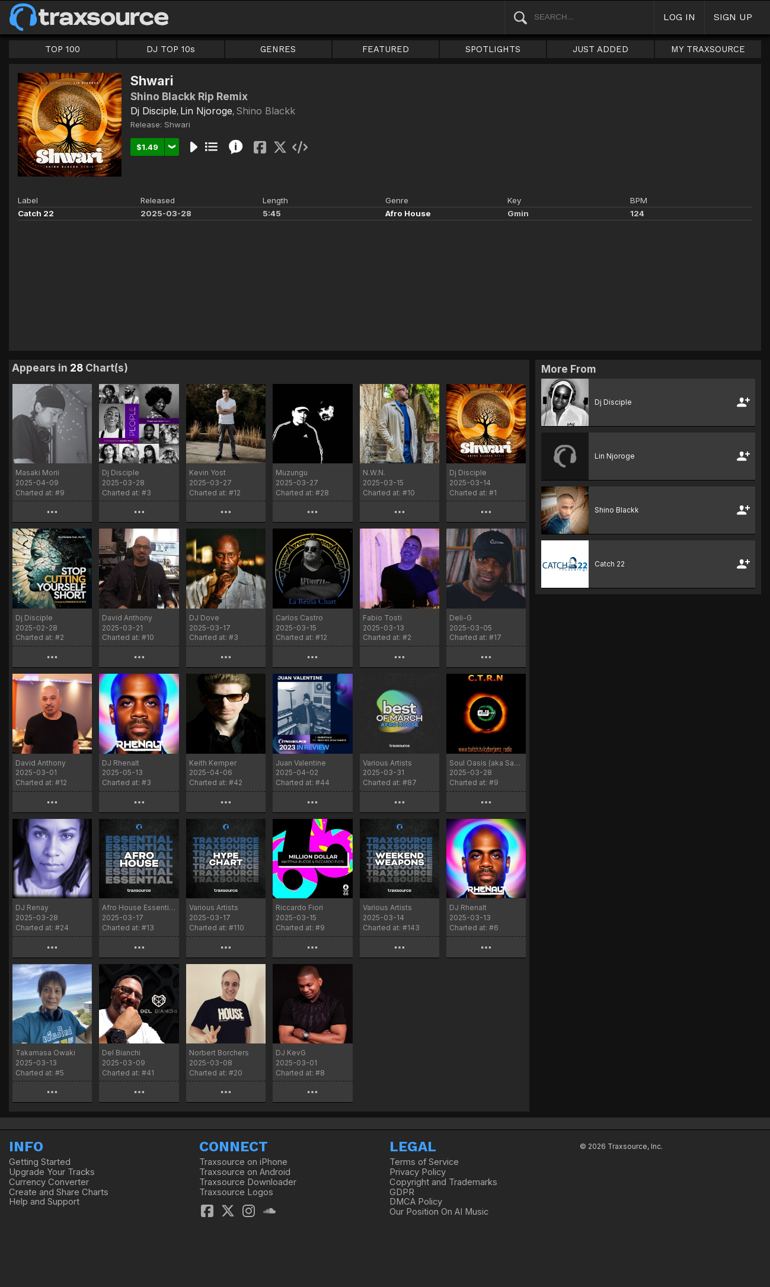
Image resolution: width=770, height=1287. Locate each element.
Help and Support (44, 1201)
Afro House (408, 213)
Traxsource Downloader (247, 1182)
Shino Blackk (265, 111)
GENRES (278, 49)
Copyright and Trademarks (443, 1182)
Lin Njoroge (206, 111)
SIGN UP (733, 17)
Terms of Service (424, 1162)
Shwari (177, 124)
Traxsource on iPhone (243, 1162)
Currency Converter (49, 1182)
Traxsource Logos (236, 1192)
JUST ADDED (600, 49)
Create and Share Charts (58, 1192)
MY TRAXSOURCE (708, 49)
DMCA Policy (415, 1201)
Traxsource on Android (244, 1172)
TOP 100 (62, 49)
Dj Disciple (153, 111)
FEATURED (385, 49)
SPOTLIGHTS (492, 49)
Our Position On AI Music (438, 1211)
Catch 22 (36, 213)
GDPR (401, 1192)
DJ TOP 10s (170, 49)
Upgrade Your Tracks (52, 1172)
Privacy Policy (417, 1172)
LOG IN (679, 17)
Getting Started (40, 1162)
